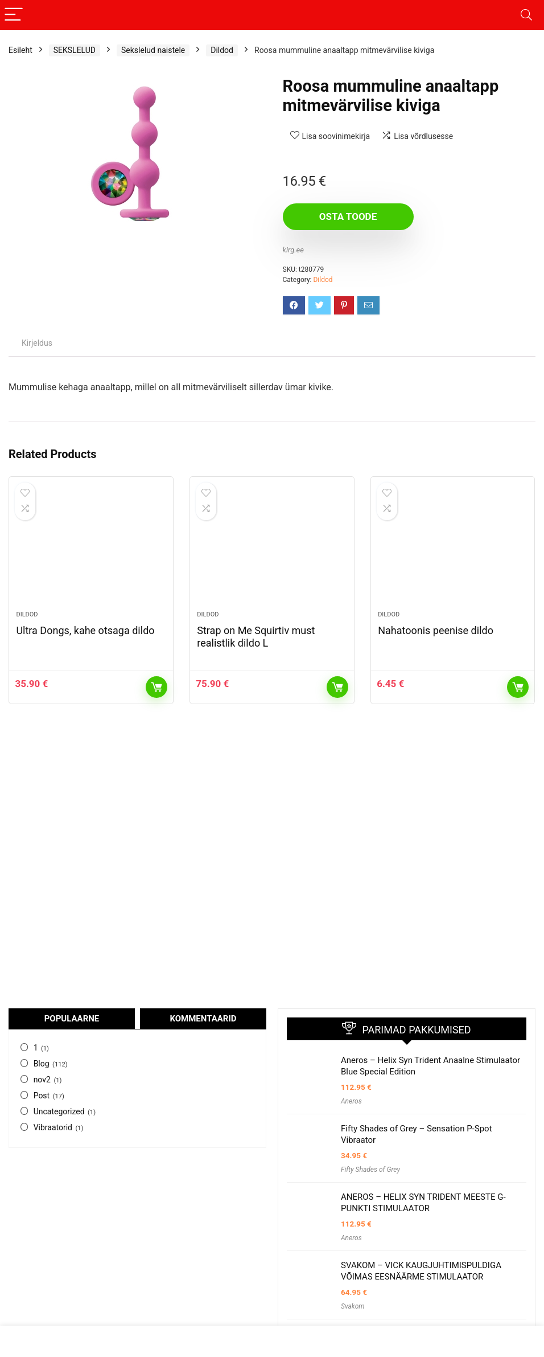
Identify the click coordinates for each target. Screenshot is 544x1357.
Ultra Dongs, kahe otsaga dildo (85, 630)
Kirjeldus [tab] (37, 343)
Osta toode (348, 216)
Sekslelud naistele (153, 50)
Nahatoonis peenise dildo (435, 630)
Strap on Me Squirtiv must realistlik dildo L (256, 636)
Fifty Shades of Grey (370, 1170)
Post (42, 1095)
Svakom (353, 1306)
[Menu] (13, 15)
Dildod (222, 50)
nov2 (42, 1079)
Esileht (20, 50)
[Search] (526, 15)
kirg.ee (293, 250)
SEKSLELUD (74, 50)
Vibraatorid (53, 1127)
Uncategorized (59, 1111)
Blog (42, 1063)
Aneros (351, 1101)
